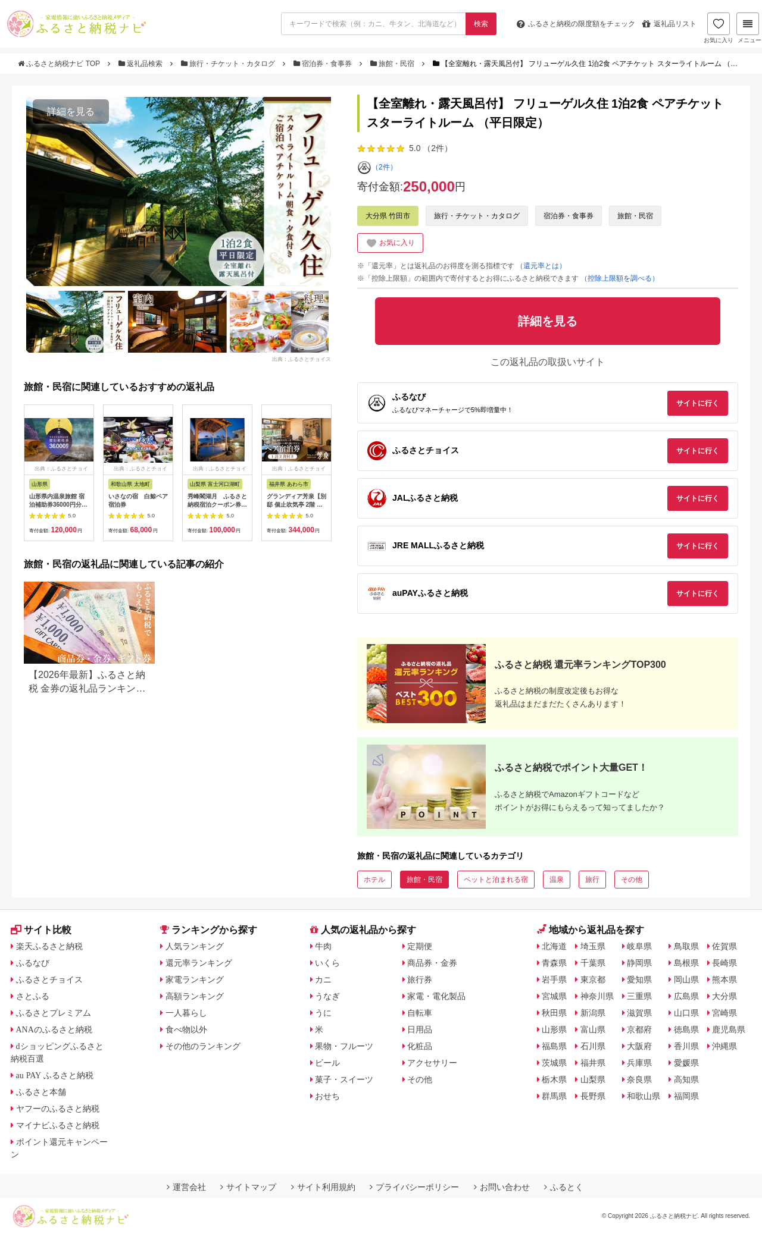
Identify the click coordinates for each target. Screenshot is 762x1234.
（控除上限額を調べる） (619, 278)
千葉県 (592, 963)
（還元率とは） (541, 266)
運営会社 (186, 1187)
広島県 (686, 996)
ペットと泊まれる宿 (496, 879)
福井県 (592, 1063)
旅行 (592, 879)
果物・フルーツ (344, 1046)
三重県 (639, 996)
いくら (327, 963)
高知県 (686, 1079)
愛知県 (639, 979)
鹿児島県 (728, 1029)
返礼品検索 (141, 63)
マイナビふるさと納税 (57, 1125)
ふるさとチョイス (49, 979)
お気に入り (718, 27)
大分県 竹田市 (388, 216)
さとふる (32, 996)
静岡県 (639, 963)
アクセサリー (432, 1063)
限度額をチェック (576, 24)
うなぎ (327, 996)
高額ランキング (194, 996)
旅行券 (419, 979)
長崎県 (724, 963)
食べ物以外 (186, 1029)
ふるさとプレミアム (53, 1013)
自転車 (419, 1013)
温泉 (556, 879)
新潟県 (592, 1013)
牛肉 (323, 946)
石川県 (592, 1046)
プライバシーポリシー (414, 1187)
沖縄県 (724, 1046)
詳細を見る (71, 111)
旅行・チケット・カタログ (229, 63)
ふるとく (563, 1187)
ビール (327, 1063)
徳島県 (686, 1029)
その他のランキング (203, 1046)
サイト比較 (41, 930)
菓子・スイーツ (344, 1079)
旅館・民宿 (393, 63)
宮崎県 (724, 1013)
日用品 (419, 1029)
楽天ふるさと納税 (49, 946)
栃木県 (554, 1079)
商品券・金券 (432, 963)
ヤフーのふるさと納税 (57, 1108)
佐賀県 (724, 946)
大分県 (724, 996)
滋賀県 (639, 1013)
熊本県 (724, 979)
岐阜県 (639, 946)
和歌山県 (643, 1096)
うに (323, 1013)
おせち (327, 1096)
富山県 (592, 1029)
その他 (631, 879)
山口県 (686, 1013)
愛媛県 (686, 1063)
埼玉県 (592, 946)
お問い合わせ (502, 1187)
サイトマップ (248, 1187)
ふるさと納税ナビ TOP (60, 63)
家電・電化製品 (436, 996)
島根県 (686, 963)
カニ (323, 979)
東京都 (592, 979)
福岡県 (686, 1096)
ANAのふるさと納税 (54, 1029)
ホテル (374, 879)
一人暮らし (186, 1013)
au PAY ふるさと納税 (55, 1075)
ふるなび (32, 963)
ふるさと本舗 (41, 1092)
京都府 (639, 1029)
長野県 (592, 1096)
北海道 (554, 946)
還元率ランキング (198, 963)
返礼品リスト (669, 24)
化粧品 (419, 1046)
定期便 (419, 946)
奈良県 (639, 1079)
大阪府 (639, 1046)
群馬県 (554, 1096)
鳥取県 (686, 946)
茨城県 (554, 1063)
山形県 (554, 1029)
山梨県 (592, 1079)
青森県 (554, 963)
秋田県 (554, 1013)
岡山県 (686, 979)
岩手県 (554, 979)
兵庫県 (639, 1063)
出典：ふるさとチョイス (301, 359)
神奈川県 (597, 996)
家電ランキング (194, 979)
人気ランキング (194, 946)
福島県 (554, 1046)
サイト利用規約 (323, 1187)
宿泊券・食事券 (323, 63)
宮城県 (554, 996)
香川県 (686, 1046)
